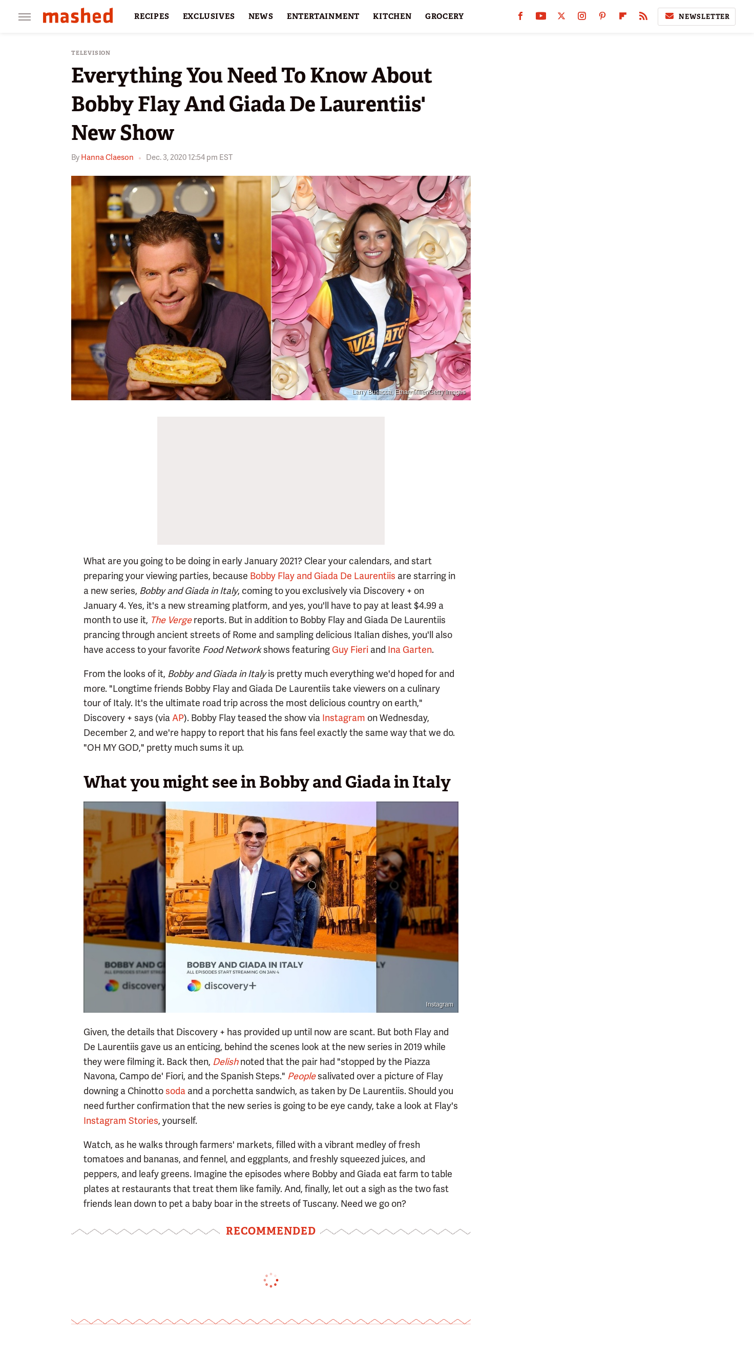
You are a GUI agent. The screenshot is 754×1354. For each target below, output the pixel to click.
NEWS (261, 16)
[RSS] (643, 18)
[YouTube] (541, 18)
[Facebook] (520, 18)
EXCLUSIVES (209, 16)
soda (175, 1091)
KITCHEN (392, 16)
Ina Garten (410, 649)
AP (178, 718)
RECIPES (152, 16)
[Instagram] (582, 18)
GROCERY (444, 16)
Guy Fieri (350, 649)
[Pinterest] (602, 18)
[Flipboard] (623, 18)
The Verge (171, 620)
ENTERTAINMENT (323, 16)
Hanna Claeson (107, 157)
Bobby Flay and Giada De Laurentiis (322, 576)
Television (91, 53)
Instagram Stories (120, 1120)
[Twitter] (561, 18)
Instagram (343, 718)
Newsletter (696, 16)
